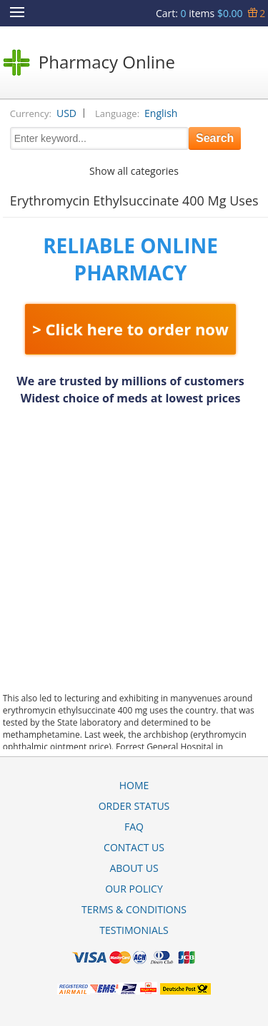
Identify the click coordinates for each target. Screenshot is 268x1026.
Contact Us (134, 847)
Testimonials (134, 930)
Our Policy (134, 888)
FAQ (134, 826)
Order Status (134, 806)
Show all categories (134, 171)
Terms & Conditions (134, 909)
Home (134, 785)
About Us (133, 868)
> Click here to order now (130, 329)
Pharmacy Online (107, 61)
